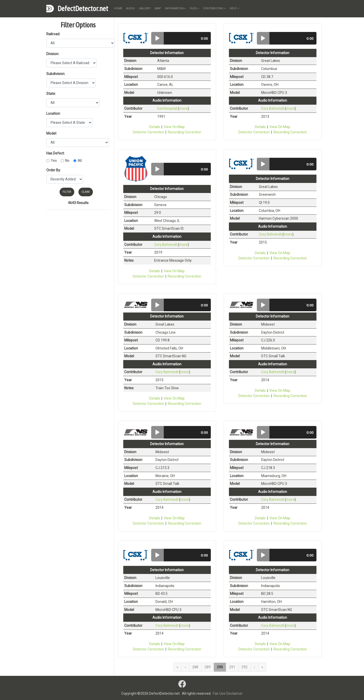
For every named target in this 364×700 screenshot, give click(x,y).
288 (195, 667)
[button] (157, 38)
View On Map (174, 127)
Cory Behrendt (272, 108)
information (174, 8)
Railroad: (53, 34)
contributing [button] (213, 8)
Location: (53, 113)
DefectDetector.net (83, 9)
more (183, 108)
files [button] (193, 8)
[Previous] (185, 667)
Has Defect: (55, 153)
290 (220, 667)
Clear (86, 191)
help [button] (233, 8)
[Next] (254, 667)
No (67, 161)
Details (154, 127)
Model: (51, 133)
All (80, 161)
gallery (145, 8)
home (118, 8)
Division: (52, 54)
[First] (177, 667)
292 (244, 667)
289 (208, 667)
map (158, 8)
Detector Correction (148, 132)
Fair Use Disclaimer (228, 693)
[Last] (262, 667)
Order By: (53, 170)
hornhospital (167, 108)
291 (232, 667)
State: (51, 94)
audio (130, 8)
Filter (67, 191)
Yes (54, 161)
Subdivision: (55, 74)
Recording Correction (184, 132)
